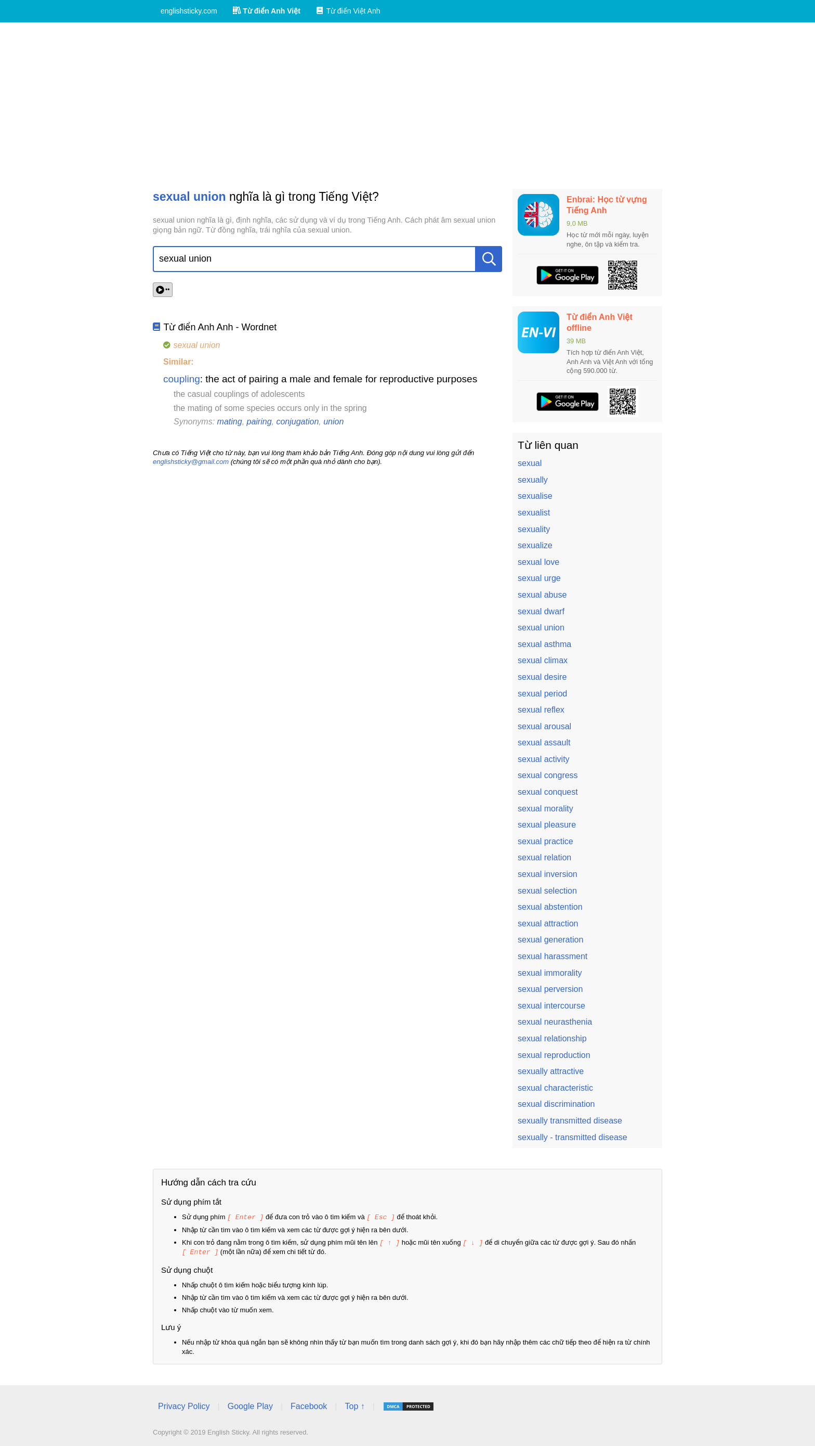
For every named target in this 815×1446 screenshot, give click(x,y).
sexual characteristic (555, 1087)
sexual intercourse (551, 1005)
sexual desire (542, 677)
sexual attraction (548, 923)
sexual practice (545, 841)
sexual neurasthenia (555, 1021)
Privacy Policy (184, 1404)
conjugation (297, 421)
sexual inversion (547, 874)
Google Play (250, 1404)
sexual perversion (550, 989)
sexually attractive (551, 1071)
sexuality (534, 529)
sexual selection (547, 890)
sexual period (542, 693)
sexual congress (548, 775)
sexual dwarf (541, 611)
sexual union (541, 627)
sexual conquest (548, 791)
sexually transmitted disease (570, 1120)
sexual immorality (550, 973)
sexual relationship (552, 1038)
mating (229, 421)
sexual (530, 463)
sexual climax (543, 660)
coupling (181, 378)
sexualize (535, 545)
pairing (259, 421)
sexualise (535, 496)
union (333, 421)
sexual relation (544, 857)
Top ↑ (354, 1404)
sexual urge (539, 578)
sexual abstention (550, 906)
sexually (533, 479)
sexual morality (545, 808)
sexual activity (544, 759)
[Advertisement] (407, 105)
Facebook (309, 1404)
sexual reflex (541, 709)
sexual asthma (544, 644)
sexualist (534, 512)
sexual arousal (544, 726)
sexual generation (550, 939)
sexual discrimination (556, 1104)
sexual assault (544, 742)
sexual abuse (542, 594)
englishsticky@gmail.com (191, 462)
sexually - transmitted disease (572, 1137)
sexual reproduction (554, 1055)
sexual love (538, 562)
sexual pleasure (547, 824)
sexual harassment (552, 956)
